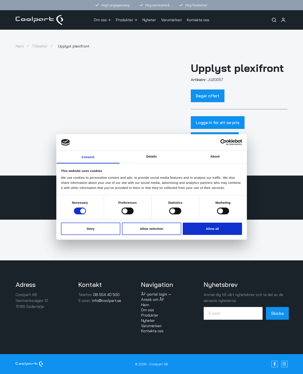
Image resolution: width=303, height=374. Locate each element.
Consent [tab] (88, 157)
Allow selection (151, 228)
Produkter (126, 19)
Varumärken (171, 19)
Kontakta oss (198, 19)
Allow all (212, 228)
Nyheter (149, 19)
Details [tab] (151, 156)
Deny (90, 228)
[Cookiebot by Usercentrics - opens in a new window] (223, 142)
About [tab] (215, 156)
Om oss (102, 19)
